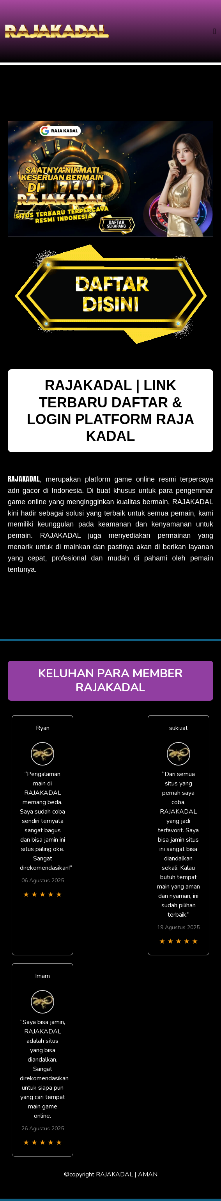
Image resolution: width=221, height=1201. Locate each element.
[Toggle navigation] (214, 31)
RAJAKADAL (24, 478)
